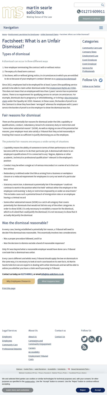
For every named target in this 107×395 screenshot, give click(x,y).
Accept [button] (98, 390)
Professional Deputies (12, 349)
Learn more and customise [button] (17, 390)
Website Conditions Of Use (28, 373)
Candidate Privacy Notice (77, 373)
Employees (7, 340)
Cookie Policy (28, 369)
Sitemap (19, 369)
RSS (84, 347)
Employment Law (90, 56)
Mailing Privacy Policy (59, 373)
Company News (89, 52)
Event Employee (89, 60)
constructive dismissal (66, 78)
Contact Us (60, 336)
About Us (32, 336)
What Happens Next (51, 281)
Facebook (98, 339)
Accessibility (34, 352)
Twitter (84, 339)
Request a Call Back (91, 18)
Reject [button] (82, 390)
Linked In (91, 339)
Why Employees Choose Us (18, 281)
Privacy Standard (45, 373)
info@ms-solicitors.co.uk (52, 274)
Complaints (61, 369)
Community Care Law (92, 48)
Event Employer (89, 64)
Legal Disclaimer (40, 369)
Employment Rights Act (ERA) (63, 88)
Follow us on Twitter (91, 86)
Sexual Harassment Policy (80, 369)
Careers (31, 348)
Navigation (11, 27)
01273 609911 (93, 11)
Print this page (8, 288)
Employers (7, 336)
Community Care (10, 344)
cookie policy (30, 381)
